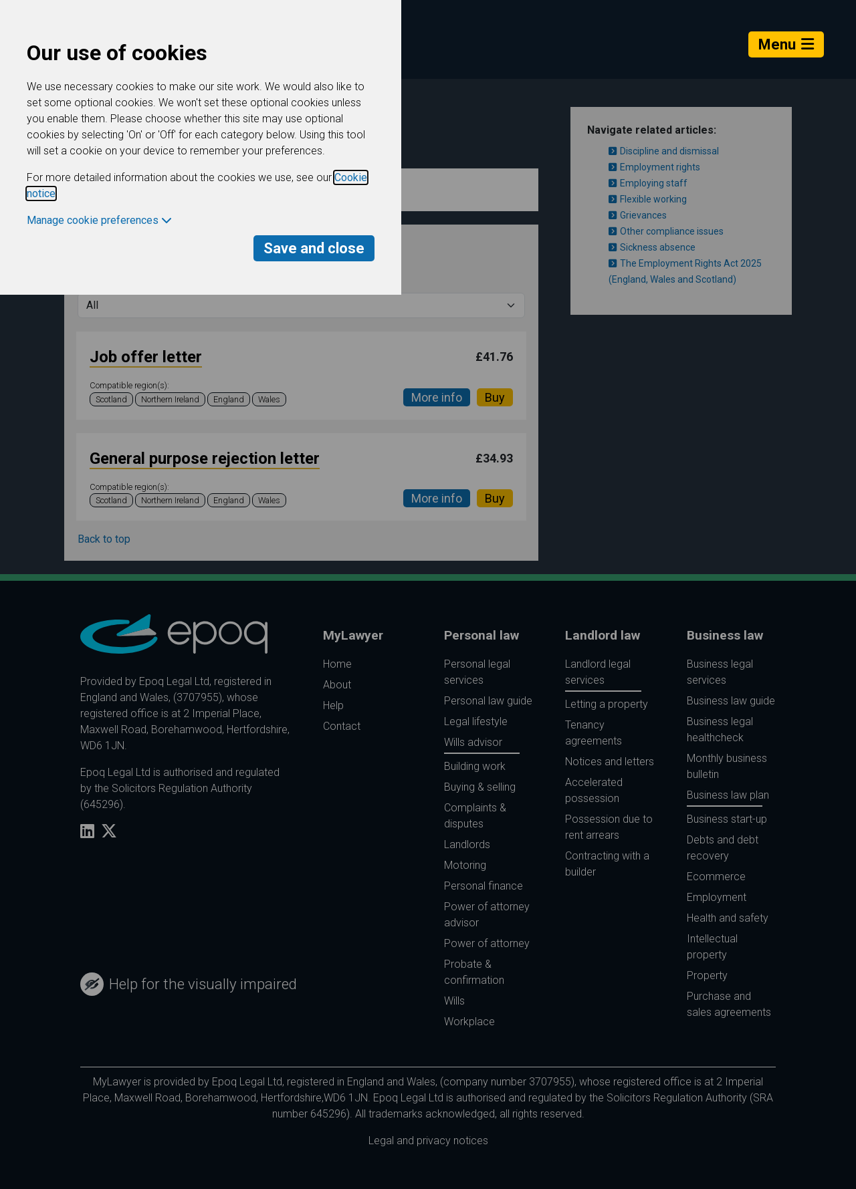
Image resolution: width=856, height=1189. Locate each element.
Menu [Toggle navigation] (786, 44)
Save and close (313, 248)
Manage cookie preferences (99, 220)
